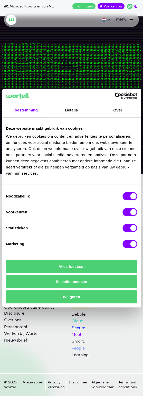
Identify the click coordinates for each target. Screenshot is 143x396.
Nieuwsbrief (15, 340)
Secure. (79, 327)
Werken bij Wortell (22, 333)
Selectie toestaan (71, 281)
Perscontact (16, 326)
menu (124, 20)
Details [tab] (71, 110)
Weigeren (71, 297)
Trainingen (84, 6)
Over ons (12, 319)
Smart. (78, 341)
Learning (80, 354)
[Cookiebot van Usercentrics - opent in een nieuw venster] (114, 95)
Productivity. (84, 307)
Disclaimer (78, 382)
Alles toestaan (72, 266)
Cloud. (78, 320)
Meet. (77, 334)
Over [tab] (117, 110)
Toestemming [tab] (25, 110)
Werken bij (113, 6)
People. (78, 348)
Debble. (79, 314)
